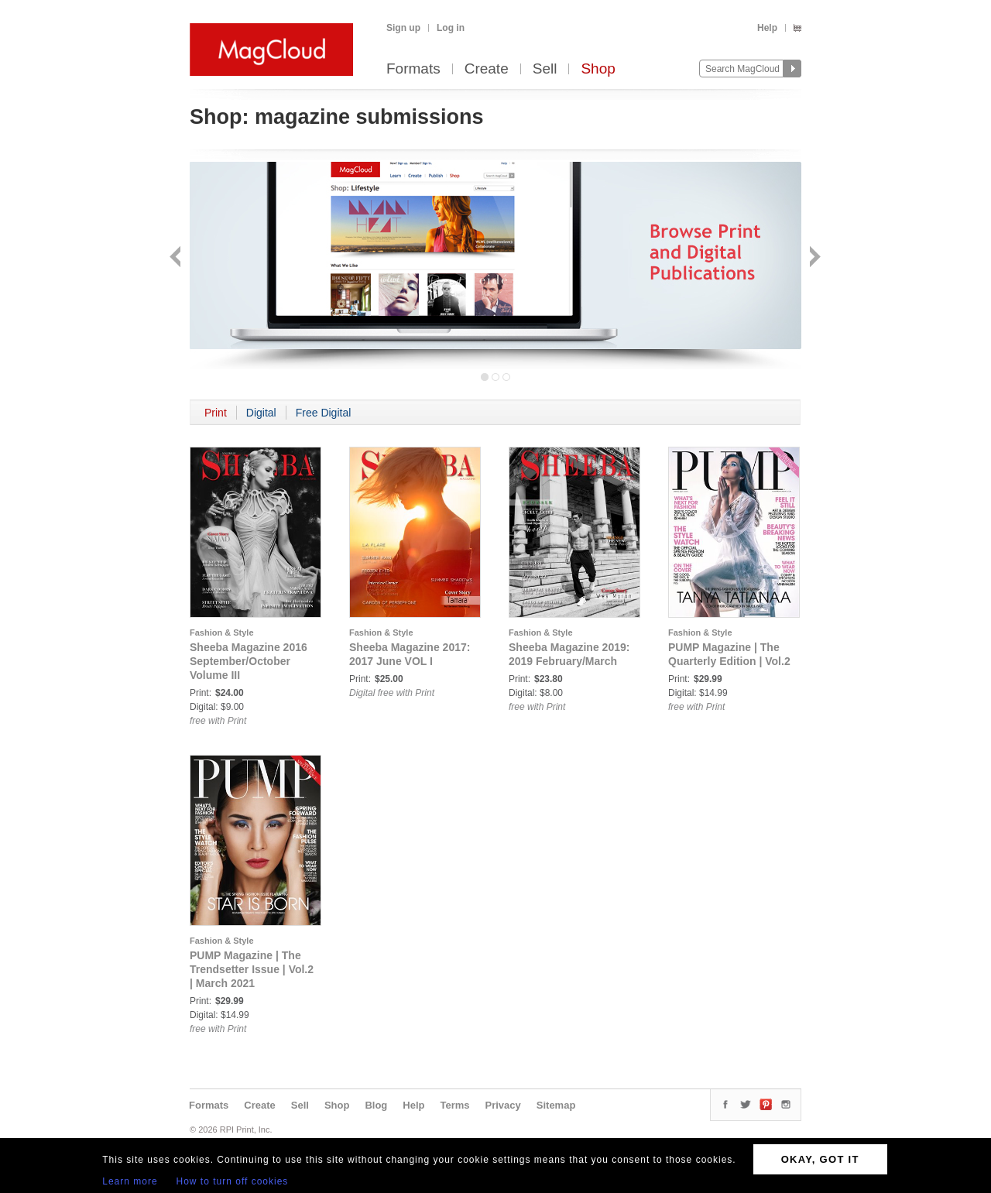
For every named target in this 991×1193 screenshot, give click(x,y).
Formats (413, 69)
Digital (261, 412)
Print (215, 412)
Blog (376, 1105)
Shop (598, 69)
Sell (545, 69)
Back (177, 258)
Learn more (129, 1181)
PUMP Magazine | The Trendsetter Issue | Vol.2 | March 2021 (252, 969)
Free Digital (323, 412)
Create (487, 69)
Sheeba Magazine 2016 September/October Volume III (248, 661)
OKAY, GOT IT (820, 1159)
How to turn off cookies (233, 1181)
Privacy (503, 1105)
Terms (454, 1105)
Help (767, 27)
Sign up (403, 27)
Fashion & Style (222, 632)
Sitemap (556, 1105)
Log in (451, 27)
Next (813, 258)
